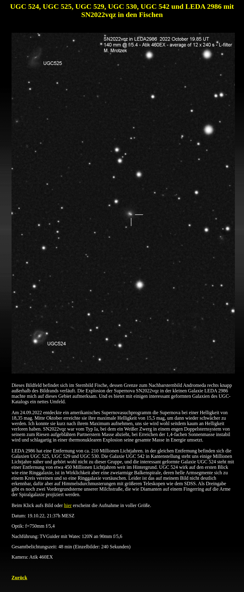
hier (68, 505)
